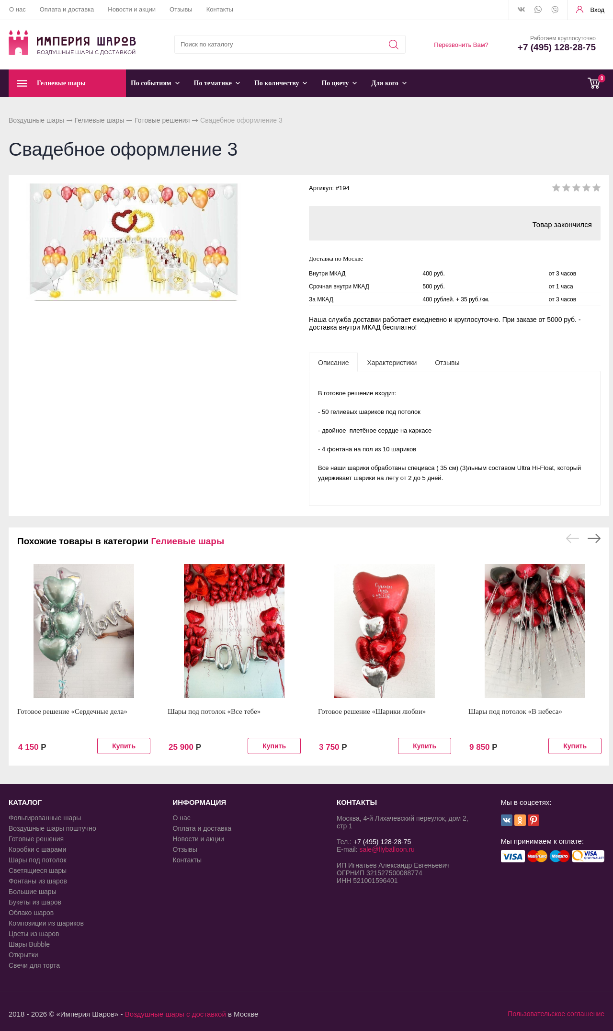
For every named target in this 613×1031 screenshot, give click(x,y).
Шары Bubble (29, 944)
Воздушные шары (36, 120)
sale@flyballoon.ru (386, 849)
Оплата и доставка (67, 9)
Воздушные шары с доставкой (175, 1014)
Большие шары (33, 891)
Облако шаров (31, 912)
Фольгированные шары (45, 818)
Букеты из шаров (35, 902)
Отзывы (181, 9)
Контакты (219, 9)
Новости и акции (132, 9)
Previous (572, 538)
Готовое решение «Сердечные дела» (72, 711)
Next (594, 538)
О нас (17, 9)
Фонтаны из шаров (38, 881)
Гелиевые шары (100, 120)
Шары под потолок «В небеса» (515, 711)
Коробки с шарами (37, 849)
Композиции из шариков (46, 923)
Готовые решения (162, 120)
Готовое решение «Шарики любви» (372, 711)
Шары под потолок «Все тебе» (214, 711)
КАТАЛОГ (25, 802)
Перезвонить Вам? (461, 44)
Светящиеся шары (38, 870)
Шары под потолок (38, 860)
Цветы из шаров (34, 934)
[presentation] (333, 362)
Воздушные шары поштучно (52, 828)
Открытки (23, 955)
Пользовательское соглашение (556, 1014)
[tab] (333, 362)
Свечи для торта (34, 965)
